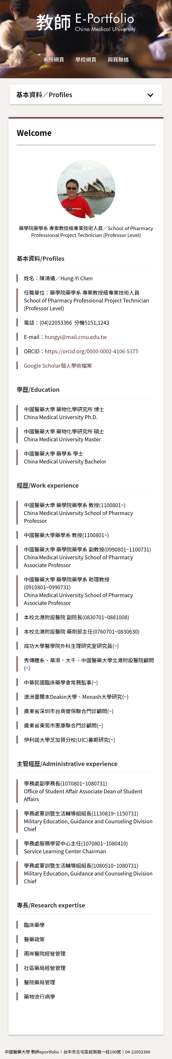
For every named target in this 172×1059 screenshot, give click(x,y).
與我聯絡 (118, 59)
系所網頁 (53, 59)
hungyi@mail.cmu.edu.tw (76, 337)
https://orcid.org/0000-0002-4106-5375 (91, 351)
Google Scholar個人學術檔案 (58, 365)
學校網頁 (86, 59)
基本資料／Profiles (44, 94)
